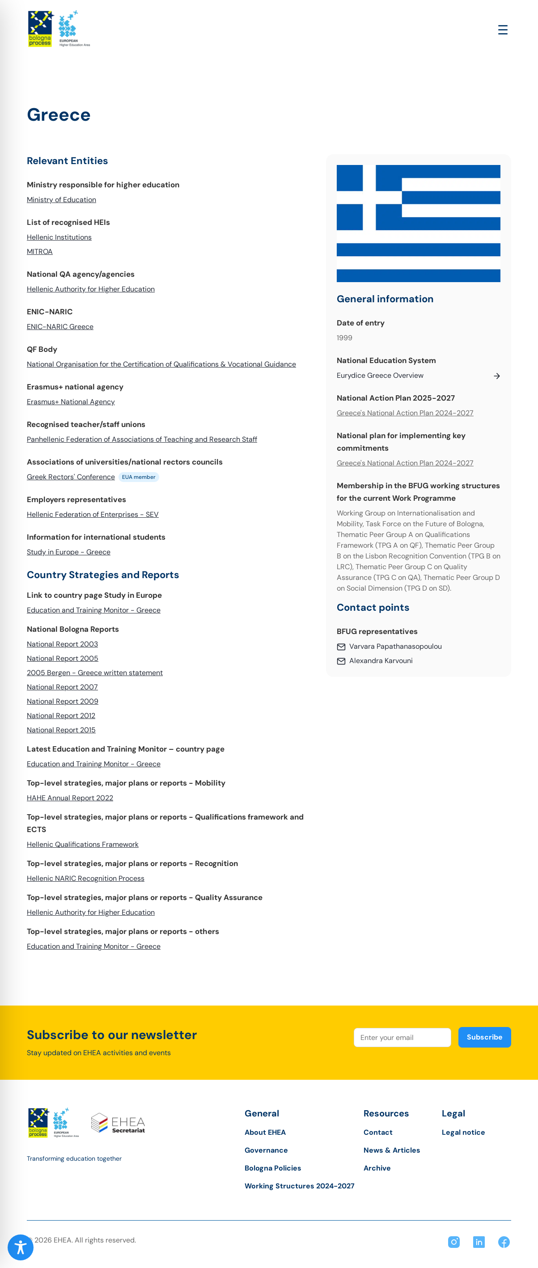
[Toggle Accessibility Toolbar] (20, 1247)
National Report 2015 (61, 730)
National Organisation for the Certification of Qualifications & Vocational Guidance (161, 364)
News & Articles (392, 1150)
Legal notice (463, 1132)
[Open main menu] (503, 30)
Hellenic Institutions (59, 237)
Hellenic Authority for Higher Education (91, 289)
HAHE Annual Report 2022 (70, 798)
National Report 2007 (62, 687)
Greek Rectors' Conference (71, 477)
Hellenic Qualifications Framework (83, 844)
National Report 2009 (62, 701)
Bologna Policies (273, 1168)
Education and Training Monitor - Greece (94, 610)
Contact (378, 1132)
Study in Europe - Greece (68, 552)
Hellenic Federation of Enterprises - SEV (93, 514)
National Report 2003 (62, 644)
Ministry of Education (61, 199)
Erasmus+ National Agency (71, 401)
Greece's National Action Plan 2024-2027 (405, 413)
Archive (377, 1168)
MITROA (40, 251)
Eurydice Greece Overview (380, 375)
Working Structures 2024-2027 (300, 1186)
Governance (266, 1150)
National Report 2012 (61, 715)
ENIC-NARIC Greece (60, 326)
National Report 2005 (62, 658)
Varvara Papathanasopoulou (395, 646)
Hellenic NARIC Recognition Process (85, 878)
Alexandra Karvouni (381, 660)
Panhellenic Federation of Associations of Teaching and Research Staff (142, 439)
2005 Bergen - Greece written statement (95, 672)
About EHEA (265, 1132)
